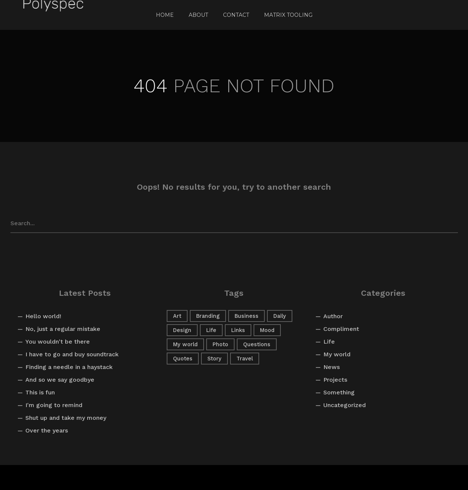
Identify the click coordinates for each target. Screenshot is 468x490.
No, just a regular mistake (62, 328)
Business (246, 316)
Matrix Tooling (288, 15)
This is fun (40, 392)
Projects (335, 379)
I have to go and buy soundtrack (72, 354)
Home (165, 15)
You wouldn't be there (57, 341)
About (198, 15)
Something (339, 392)
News (331, 366)
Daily (279, 316)
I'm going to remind (53, 405)
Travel (244, 358)
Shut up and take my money (65, 417)
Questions (256, 344)
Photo (220, 344)
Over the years (46, 430)
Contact (236, 15)
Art (177, 316)
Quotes (182, 358)
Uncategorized (344, 405)
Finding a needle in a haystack (69, 366)
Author (333, 316)
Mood (267, 330)
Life (211, 330)
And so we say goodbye (59, 379)
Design (182, 330)
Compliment (341, 328)
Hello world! (43, 316)
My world (185, 344)
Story (214, 358)
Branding (208, 316)
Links (238, 330)
